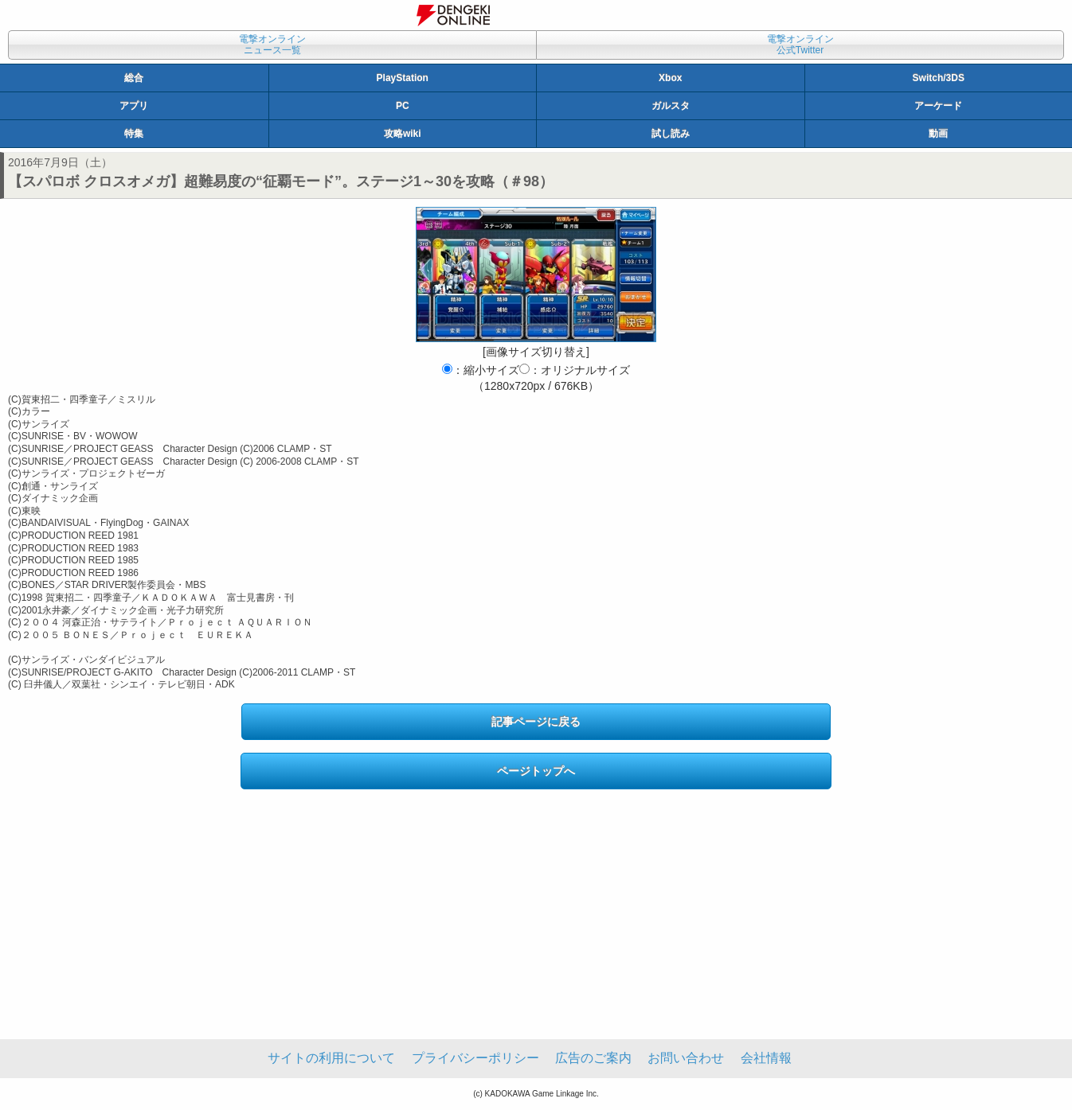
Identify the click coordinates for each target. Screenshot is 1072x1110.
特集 (133, 133)
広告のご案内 (593, 1058)
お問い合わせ (686, 1058)
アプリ (133, 105)
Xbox (670, 78)
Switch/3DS (938, 78)
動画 (938, 133)
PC (402, 105)
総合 (133, 78)
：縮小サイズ (480, 370)
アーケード (938, 105)
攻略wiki (402, 133)
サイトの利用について (331, 1058)
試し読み (670, 133)
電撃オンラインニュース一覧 (272, 44)
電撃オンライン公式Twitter (800, 44)
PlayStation (402, 78)
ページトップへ (536, 771)
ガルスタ (670, 105)
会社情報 (766, 1058)
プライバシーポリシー (475, 1058)
